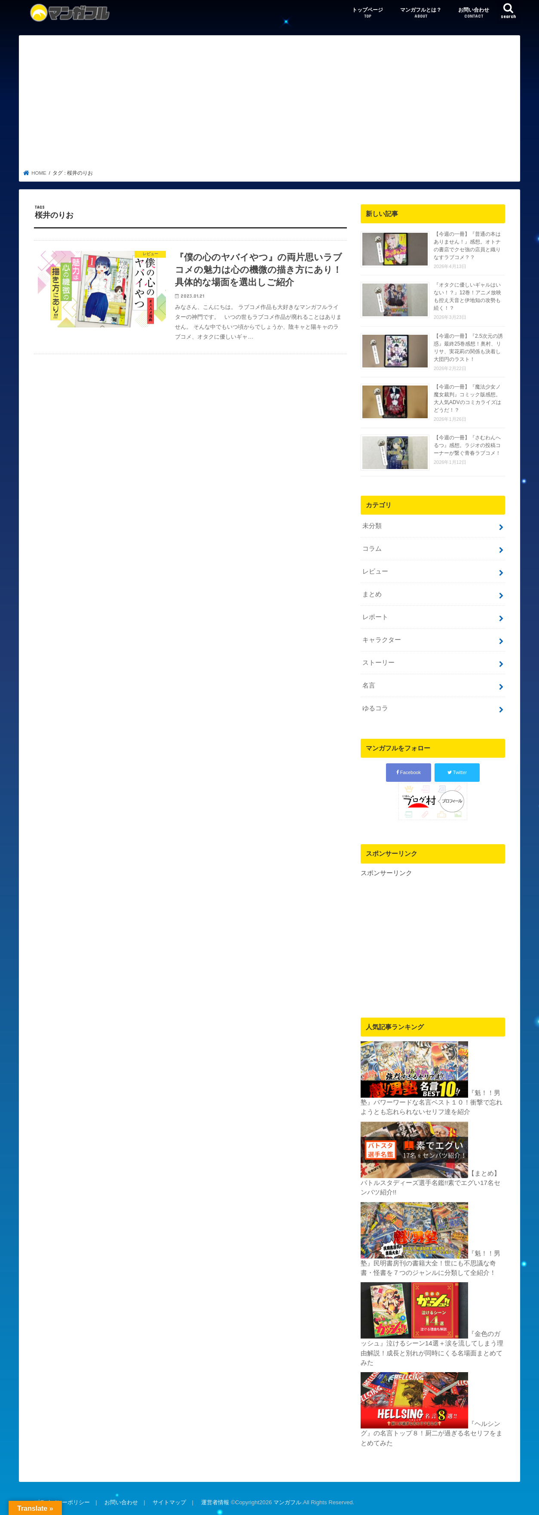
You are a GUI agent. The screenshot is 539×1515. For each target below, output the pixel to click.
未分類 (372, 525)
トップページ (367, 13)
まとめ (372, 594)
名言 (368, 685)
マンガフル (287, 1501)
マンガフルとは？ (420, 13)
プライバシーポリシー (62, 1501)
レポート (375, 617)
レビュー (375, 571)
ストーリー (378, 662)
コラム (372, 548)
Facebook (408, 771)
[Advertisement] (269, 105)
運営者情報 (215, 1501)
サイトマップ (169, 1501)
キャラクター (381, 639)
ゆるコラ (375, 707)
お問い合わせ (473, 13)
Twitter (457, 771)
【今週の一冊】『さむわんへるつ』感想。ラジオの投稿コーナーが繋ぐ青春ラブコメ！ (467, 445)
